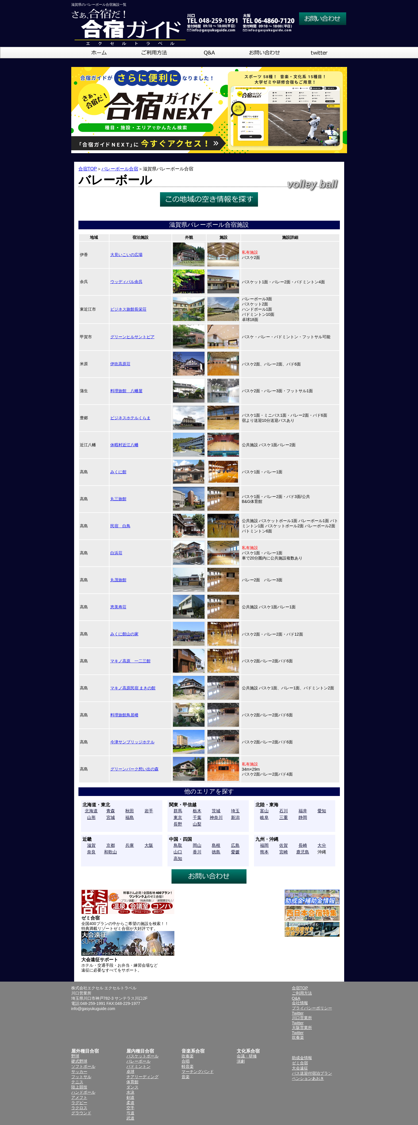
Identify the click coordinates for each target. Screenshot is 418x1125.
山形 (91, 817)
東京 (178, 817)
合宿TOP (87, 168)
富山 (264, 810)
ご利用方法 (302, 993)
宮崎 (283, 851)
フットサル (81, 1076)
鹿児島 (302, 851)
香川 (197, 851)
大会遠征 (300, 1068)
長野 (178, 824)
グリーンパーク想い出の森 (134, 769)
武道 (130, 1118)
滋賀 (91, 845)
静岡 (302, 817)
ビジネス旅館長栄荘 (128, 309)
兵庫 (129, 845)
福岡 (264, 845)
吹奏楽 (188, 1056)
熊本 (264, 851)
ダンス (132, 1087)
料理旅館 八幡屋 (126, 391)
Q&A (296, 998)
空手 (130, 1107)
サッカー (79, 1071)
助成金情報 (302, 1057)
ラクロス (79, 1107)
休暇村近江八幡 (124, 445)
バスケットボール (142, 1056)
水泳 (130, 1092)
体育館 (132, 1082)
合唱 (186, 1061)
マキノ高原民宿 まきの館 (133, 688)
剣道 (130, 1097)
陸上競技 (79, 1087)
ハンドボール (83, 1092)
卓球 (130, 1071)
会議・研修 (247, 1056)
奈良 (91, 851)
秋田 (129, 810)
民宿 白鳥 (120, 526)
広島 (235, 845)
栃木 (197, 810)
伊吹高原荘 (120, 363)
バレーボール (138, 1061)
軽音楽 (188, 1066)
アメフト (79, 1097)
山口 (178, 851)
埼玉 (235, 810)
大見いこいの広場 (126, 254)
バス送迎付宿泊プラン (312, 1073)
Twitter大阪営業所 (302, 1025)
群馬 (178, 810)
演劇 (241, 1061)
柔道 (130, 1102)
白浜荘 (116, 553)
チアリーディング (142, 1076)
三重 (283, 817)
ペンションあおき (308, 1078)
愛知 (321, 810)
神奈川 (216, 817)
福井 (302, 810)
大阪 (149, 845)
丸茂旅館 (118, 580)
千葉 (197, 817)
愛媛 (235, 851)
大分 (321, 845)
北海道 (91, 810)
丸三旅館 (118, 499)
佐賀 (283, 845)
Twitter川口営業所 (302, 1015)
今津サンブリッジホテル (132, 742)
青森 (110, 810)
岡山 (197, 845)
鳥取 (178, 845)
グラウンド (81, 1113)
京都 (110, 845)
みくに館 (118, 472)
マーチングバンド (198, 1071)
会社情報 (300, 1003)
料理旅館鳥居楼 (124, 715)
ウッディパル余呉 (126, 281)
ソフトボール (83, 1066)
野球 (75, 1056)
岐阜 (264, 817)
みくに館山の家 (124, 634)
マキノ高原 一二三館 (130, 661)
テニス (77, 1082)
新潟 (235, 817)
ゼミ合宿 (300, 1063)
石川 (283, 810)
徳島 (216, 851)
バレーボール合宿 (119, 168)
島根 (216, 845)
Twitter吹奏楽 (298, 1035)
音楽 (186, 1076)
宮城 (110, 817)
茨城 (216, 810)
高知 (178, 858)
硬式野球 (79, 1061)
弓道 (130, 1113)
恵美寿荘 (118, 607)
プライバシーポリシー (312, 1008)
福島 (129, 817)
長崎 (302, 845)
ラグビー (79, 1102)
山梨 (197, 824)
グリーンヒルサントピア (132, 336)
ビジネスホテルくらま (130, 418)
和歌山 (110, 851)
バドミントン (138, 1066)
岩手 (149, 810)
